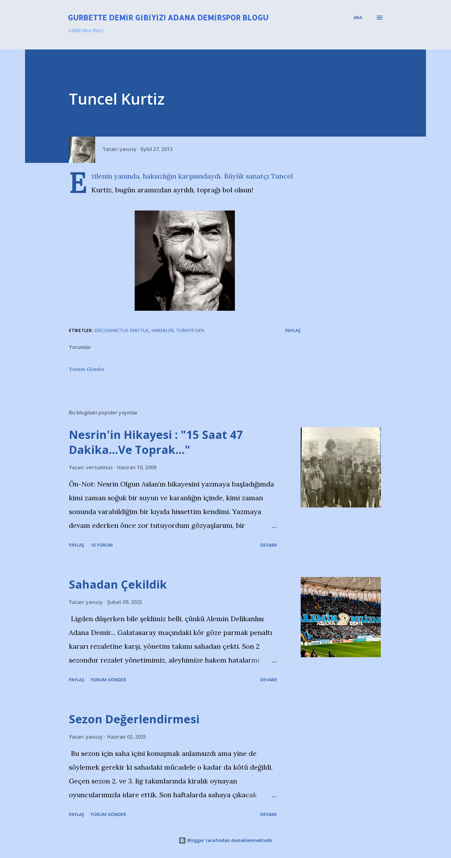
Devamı (268, 545)
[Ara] (358, 17)
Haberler (162, 330)
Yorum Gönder (87, 369)
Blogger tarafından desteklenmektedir (225, 840)
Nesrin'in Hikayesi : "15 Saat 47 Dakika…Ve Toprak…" (156, 442)
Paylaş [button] (293, 330)
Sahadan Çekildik (118, 584)
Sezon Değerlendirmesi (134, 719)
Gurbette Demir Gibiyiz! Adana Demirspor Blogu (168, 17)
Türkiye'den (190, 330)
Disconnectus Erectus (121, 330)
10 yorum (102, 545)
